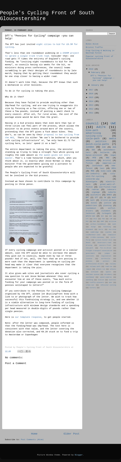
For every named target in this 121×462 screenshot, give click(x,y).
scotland (94, 272)
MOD (92, 171)
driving (89, 245)
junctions (90, 256)
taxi (102, 168)
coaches (108, 232)
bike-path (92, 130)
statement (105, 211)
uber (110, 282)
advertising (93, 133)
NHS (94, 221)
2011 (92, 113)
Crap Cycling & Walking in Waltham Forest (100, 52)
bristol (107, 160)
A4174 (101, 127)
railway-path (94, 266)
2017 (92, 90)
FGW (103, 219)
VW (105, 198)
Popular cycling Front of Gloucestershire (99, 57)
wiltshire (95, 195)
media (112, 138)
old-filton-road (107, 187)
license (89, 258)
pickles (89, 261)
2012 (92, 109)
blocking (107, 227)
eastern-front (105, 245)
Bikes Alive (92, 44)
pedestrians (91, 206)
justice (107, 203)
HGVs (114, 168)
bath (92, 200)
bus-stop (112, 229)
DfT (96, 198)
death (88, 242)
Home (34, 433)
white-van (90, 216)
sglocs (108, 272)
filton (89, 163)
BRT (87, 198)
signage (96, 192)
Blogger (79, 455)
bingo (93, 227)
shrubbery (108, 274)
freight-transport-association (99, 250)
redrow (95, 189)
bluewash (89, 229)
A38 (104, 147)
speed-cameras (106, 277)
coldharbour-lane (93, 235)
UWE (113, 123)
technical (90, 213)
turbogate (106, 213)
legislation (106, 256)
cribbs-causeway (97, 237)
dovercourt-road (104, 242)
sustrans (112, 280)
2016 (92, 94)
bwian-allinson (94, 155)
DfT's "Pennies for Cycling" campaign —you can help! (102, 78)
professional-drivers (95, 264)
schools (113, 269)
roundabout (91, 208)
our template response (28, 317)
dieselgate (91, 182)
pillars (106, 261)
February (96, 72)
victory (92, 288)
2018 (92, 69)
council (92, 123)
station (101, 280)
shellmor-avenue (92, 274)
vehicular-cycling (108, 285)
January (95, 85)
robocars (111, 189)
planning (107, 206)
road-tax (108, 266)
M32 (87, 221)
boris (101, 229)
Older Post (71, 433)
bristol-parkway (108, 200)
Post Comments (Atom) (32, 440)
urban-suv (90, 285)
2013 (92, 105)
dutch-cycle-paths (97, 144)
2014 (92, 101)
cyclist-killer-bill (103, 240)
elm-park (89, 248)
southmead (90, 277)
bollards (104, 152)
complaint (112, 235)
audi (114, 224)
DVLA (95, 219)
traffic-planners (96, 282)
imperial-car (109, 163)
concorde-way (92, 179)
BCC (102, 216)
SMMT (102, 221)
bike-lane (106, 171)
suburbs (112, 192)
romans (88, 269)
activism (112, 221)
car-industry (92, 174)
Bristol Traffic (94, 47)
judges (107, 253)
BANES (109, 195)
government (90, 253)
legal (113, 155)
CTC (87, 219)
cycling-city (94, 136)
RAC (107, 158)
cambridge (94, 232)
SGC (93, 150)
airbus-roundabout (98, 224)
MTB (94, 158)
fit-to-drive (105, 248)
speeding (89, 280)
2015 (92, 97)
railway (113, 264)
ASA (114, 147)
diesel (94, 203)
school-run (100, 269)
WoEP (114, 198)
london (90, 147)
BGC (110, 216)
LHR (111, 219)
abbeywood (91, 160)
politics (101, 141)
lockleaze (97, 166)
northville (105, 258)
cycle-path (92, 138)
